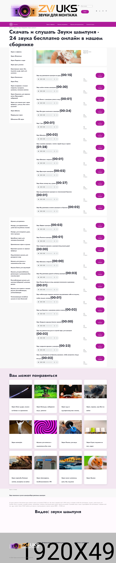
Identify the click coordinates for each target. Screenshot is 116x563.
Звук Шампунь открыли (44, 262)
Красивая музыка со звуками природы (20, 250)
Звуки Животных (16, 56)
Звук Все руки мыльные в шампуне (48, 111)
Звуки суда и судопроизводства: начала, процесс (70, 410)
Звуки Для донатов (17, 65)
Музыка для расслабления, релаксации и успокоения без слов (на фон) (20, 274)
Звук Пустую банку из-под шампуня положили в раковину (55, 282)
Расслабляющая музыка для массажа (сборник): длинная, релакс (20, 282)
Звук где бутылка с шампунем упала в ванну (50, 310)
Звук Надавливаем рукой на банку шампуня (51, 274)
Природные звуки (17, 115)
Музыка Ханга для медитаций (20, 268)
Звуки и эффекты (13, 28)
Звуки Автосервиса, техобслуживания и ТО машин (44, 482)
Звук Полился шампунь (44, 237)
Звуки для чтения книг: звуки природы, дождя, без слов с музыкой (20, 104)
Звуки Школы (15, 111)
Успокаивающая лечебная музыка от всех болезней (19, 298)
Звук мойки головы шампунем (46, 87)
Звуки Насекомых (16, 77)
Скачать (100, 75)
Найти (85, 11)
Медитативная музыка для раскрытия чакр (19, 256)
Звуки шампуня (32, 28)
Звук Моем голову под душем (46, 183)
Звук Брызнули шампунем (45, 171)
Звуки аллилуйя (17, 442)
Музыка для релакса (17, 221)
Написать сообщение (82, 543)
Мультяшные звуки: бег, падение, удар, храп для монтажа (19, 71)
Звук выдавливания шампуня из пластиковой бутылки (54, 192)
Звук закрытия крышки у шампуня (47, 346)
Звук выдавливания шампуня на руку (48, 75)
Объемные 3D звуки (17, 119)
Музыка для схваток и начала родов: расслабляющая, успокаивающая (20, 290)
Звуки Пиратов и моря (18, 60)
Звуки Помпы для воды (69, 442)
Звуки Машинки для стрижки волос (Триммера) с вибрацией (20, 96)
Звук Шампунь (41, 135)
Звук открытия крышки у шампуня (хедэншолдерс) (53, 246)
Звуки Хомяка (90, 478)
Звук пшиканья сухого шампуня (19, 495)
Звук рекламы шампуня (37, 495)
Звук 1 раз (40, 123)
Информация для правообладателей (54, 543)
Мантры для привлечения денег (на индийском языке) (20, 227)
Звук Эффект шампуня (43, 225)
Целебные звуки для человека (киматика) (18, 239)
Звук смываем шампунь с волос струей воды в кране (53, 144)
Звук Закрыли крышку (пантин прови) (49, 322)
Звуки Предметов (22, 28)
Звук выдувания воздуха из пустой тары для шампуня (54, 331)
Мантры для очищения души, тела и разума (20, 233)
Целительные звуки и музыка (20, 244)
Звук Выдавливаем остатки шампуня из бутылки (52, 208)
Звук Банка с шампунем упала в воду (48, 99)
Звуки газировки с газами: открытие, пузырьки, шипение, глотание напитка (19, 88)
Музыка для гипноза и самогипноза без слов (18, 262)
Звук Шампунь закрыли (44, 159)
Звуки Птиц (14, 81)
